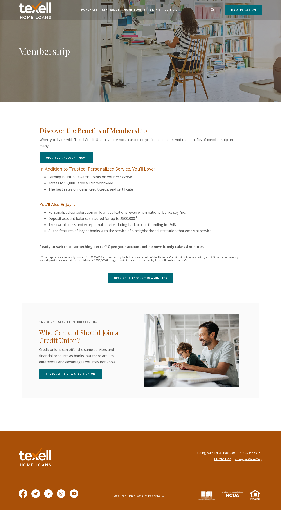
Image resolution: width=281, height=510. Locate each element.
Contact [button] (171, 9)
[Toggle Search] (213, 10)
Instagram (62, 496)
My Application (243, 9)
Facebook (24, 496)
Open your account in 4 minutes (143, 278)
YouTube (75, 496)
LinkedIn (49, 496)
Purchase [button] (89, 9)
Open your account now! (69, 157)
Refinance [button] (110, 9)
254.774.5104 (222, 459)
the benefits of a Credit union (73, 373)
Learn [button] (155, 9)
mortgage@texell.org (248, 459)
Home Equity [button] (135, 9)
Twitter (36, 496)
